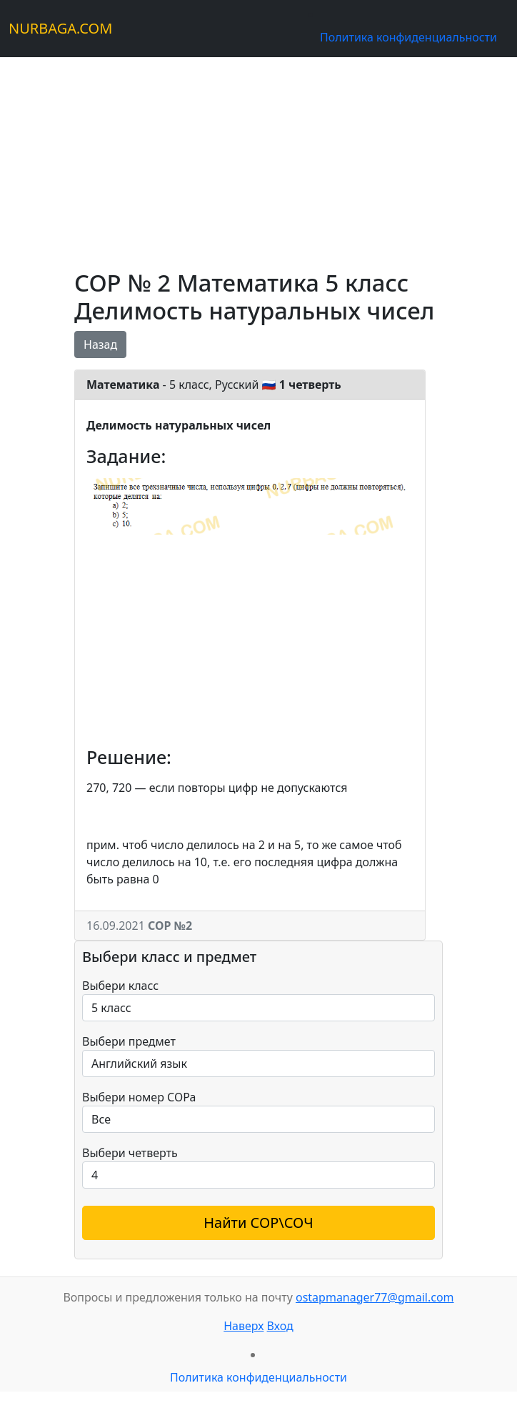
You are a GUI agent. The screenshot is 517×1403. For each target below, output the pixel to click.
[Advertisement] (258, 157)
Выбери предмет (129, 1041)
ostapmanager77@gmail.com (375, 1297)
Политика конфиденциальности (408, 37)
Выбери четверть (130, 1153)
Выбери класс (120, 985)
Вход (280, 1326)
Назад (100, 344)
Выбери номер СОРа (139, 1097)
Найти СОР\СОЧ (258, 1222)
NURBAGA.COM (60, 28)
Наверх (243, 1326)
